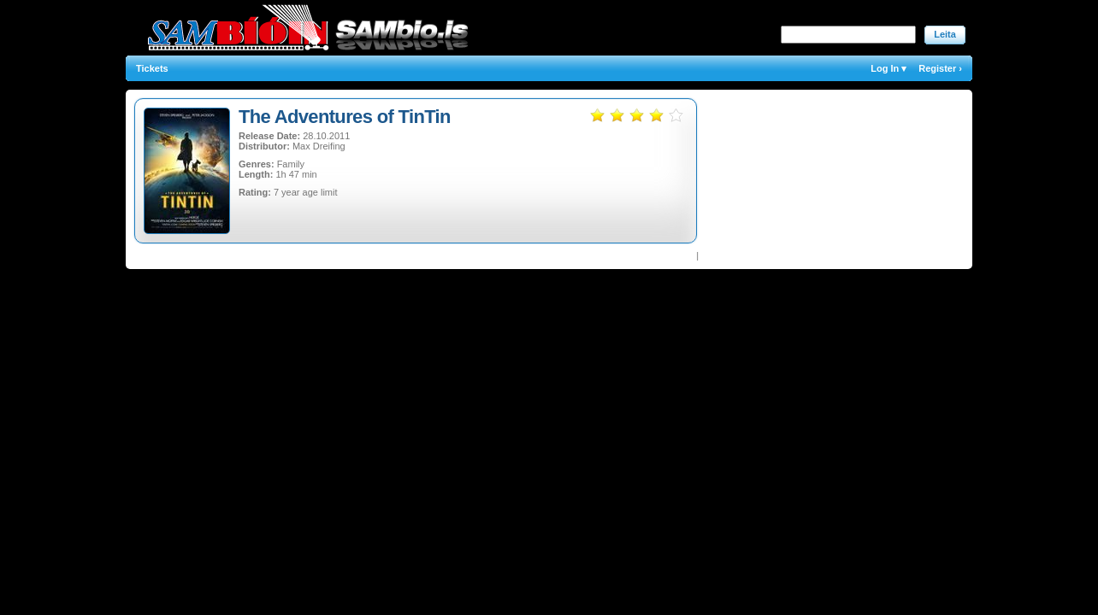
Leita (945, 34)
